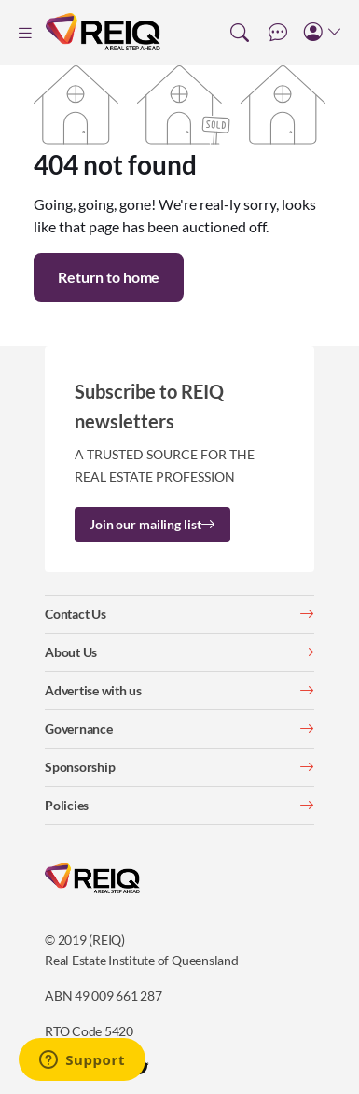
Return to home (108, 277)
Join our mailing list (152, 524)
